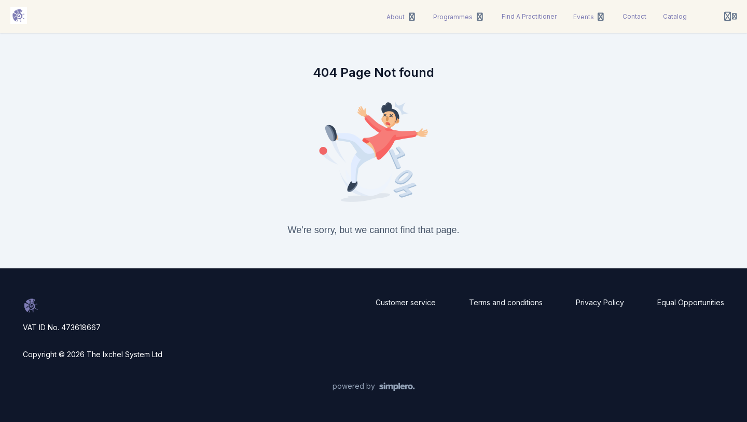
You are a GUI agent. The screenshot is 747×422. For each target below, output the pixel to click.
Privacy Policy (600, 302)
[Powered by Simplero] (374, 386)
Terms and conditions (506, 302)
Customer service (406, 302)
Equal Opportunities (690, 302)
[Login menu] (730, 16)
